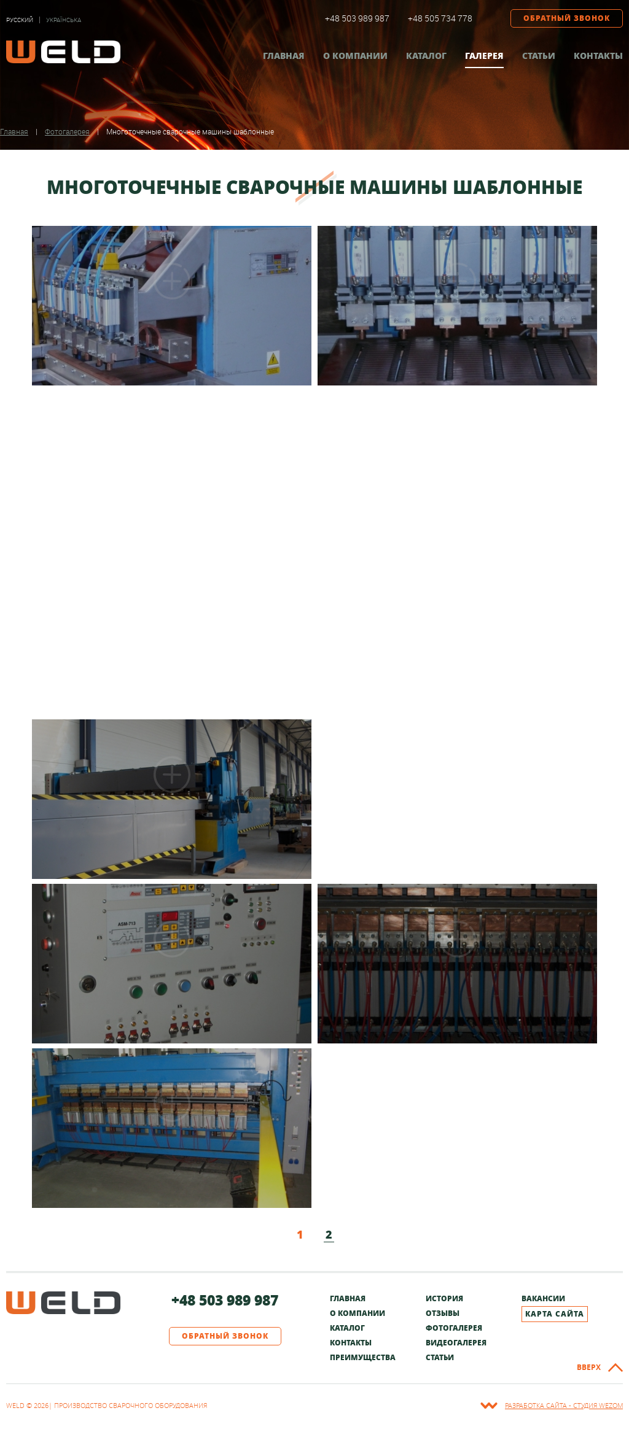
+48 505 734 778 (440, 18)
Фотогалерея (454, 1328)
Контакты (598, 55)
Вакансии (543, 1298)
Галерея (484, 55)
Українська (63, 20)
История (444, 1298)
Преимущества (363, 1357)
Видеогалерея (456, 1342)
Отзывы (442, 1313)
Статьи (538, 55)
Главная (284, 55)
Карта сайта (554, 1314)
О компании (355, 55)
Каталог (426, 55)
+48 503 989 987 (357, 18)
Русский (19, 20)
